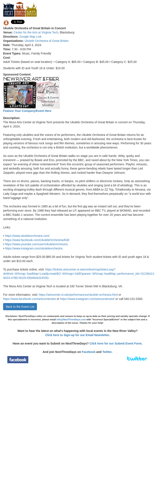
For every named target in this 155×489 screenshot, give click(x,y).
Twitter (107, 352)
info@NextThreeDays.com (71, 319)
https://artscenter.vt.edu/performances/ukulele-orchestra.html (78, 294)
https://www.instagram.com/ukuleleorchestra (34, 248)
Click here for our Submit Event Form (116, 343)
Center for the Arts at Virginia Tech (36, 32)
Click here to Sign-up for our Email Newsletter (77, 335)
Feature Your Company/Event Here (27, 111)
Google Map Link (30, 36)
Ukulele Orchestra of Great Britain (47, 40)
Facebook (88, 352)
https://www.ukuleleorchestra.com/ (27, 235)
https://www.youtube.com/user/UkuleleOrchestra (36, 244)
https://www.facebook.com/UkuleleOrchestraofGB (37, 240)
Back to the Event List (20, 306)
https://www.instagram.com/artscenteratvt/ (87, 299)
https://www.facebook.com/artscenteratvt (29, 299)
